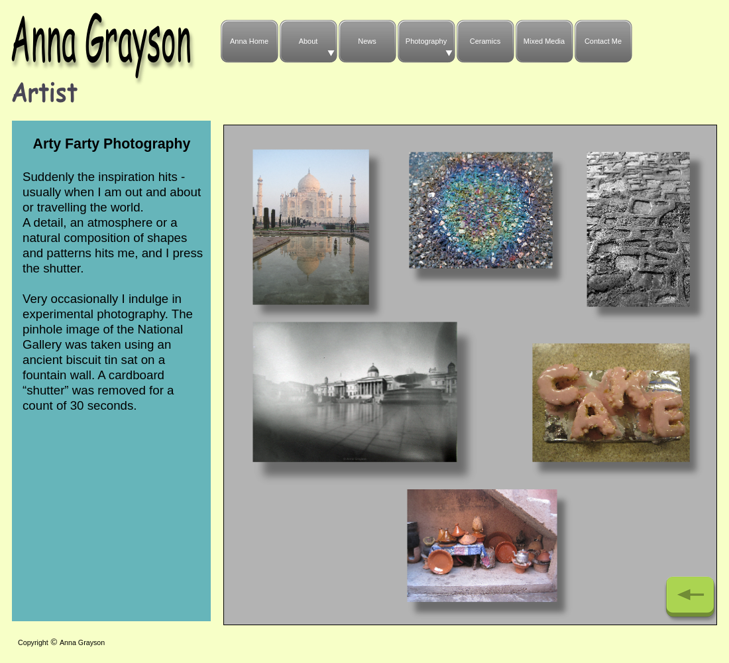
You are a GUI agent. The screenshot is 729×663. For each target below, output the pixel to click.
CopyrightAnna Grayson (61, 642)
